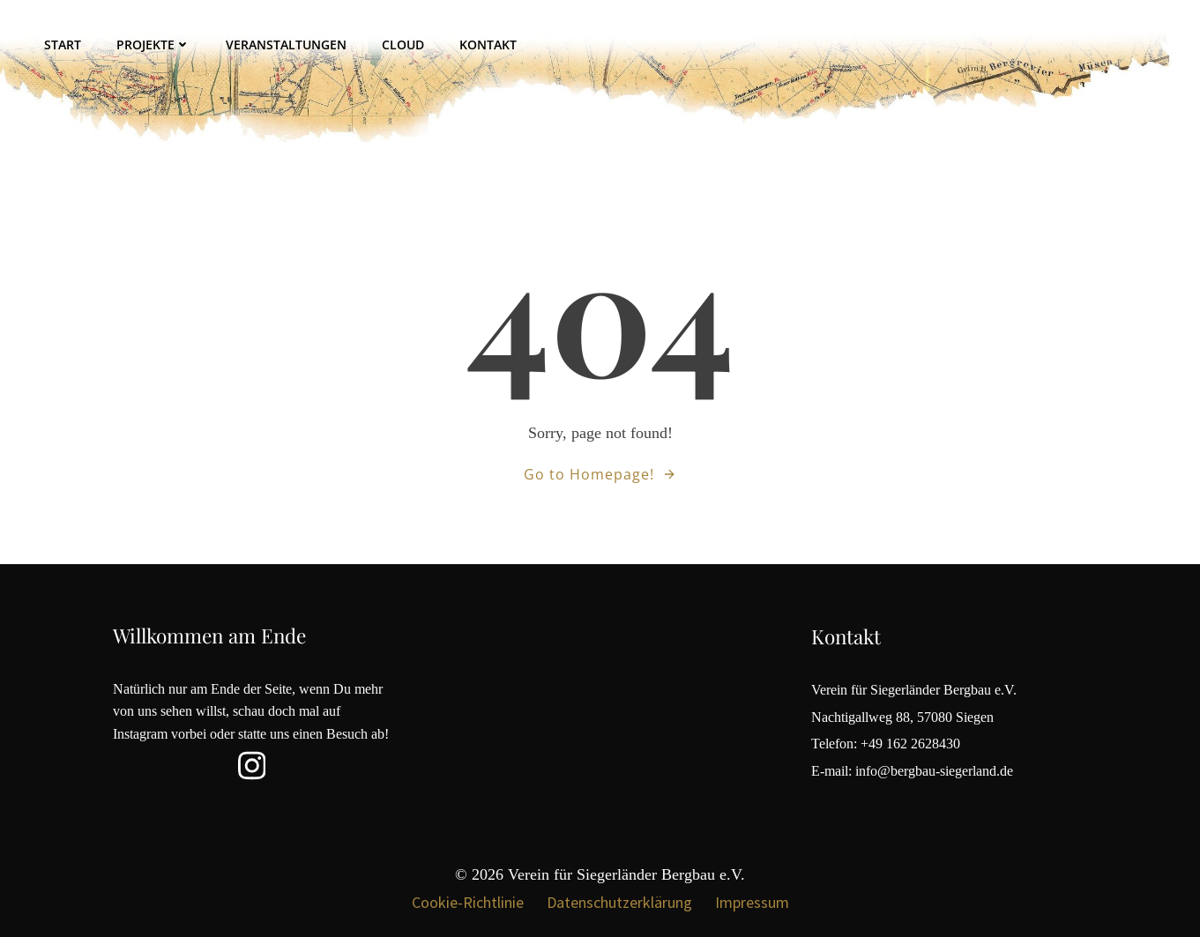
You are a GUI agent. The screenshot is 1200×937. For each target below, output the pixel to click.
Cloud (403, 44)
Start (62, 44)
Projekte (153, 44)
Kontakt (488, 44)
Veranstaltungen (286, 44)
